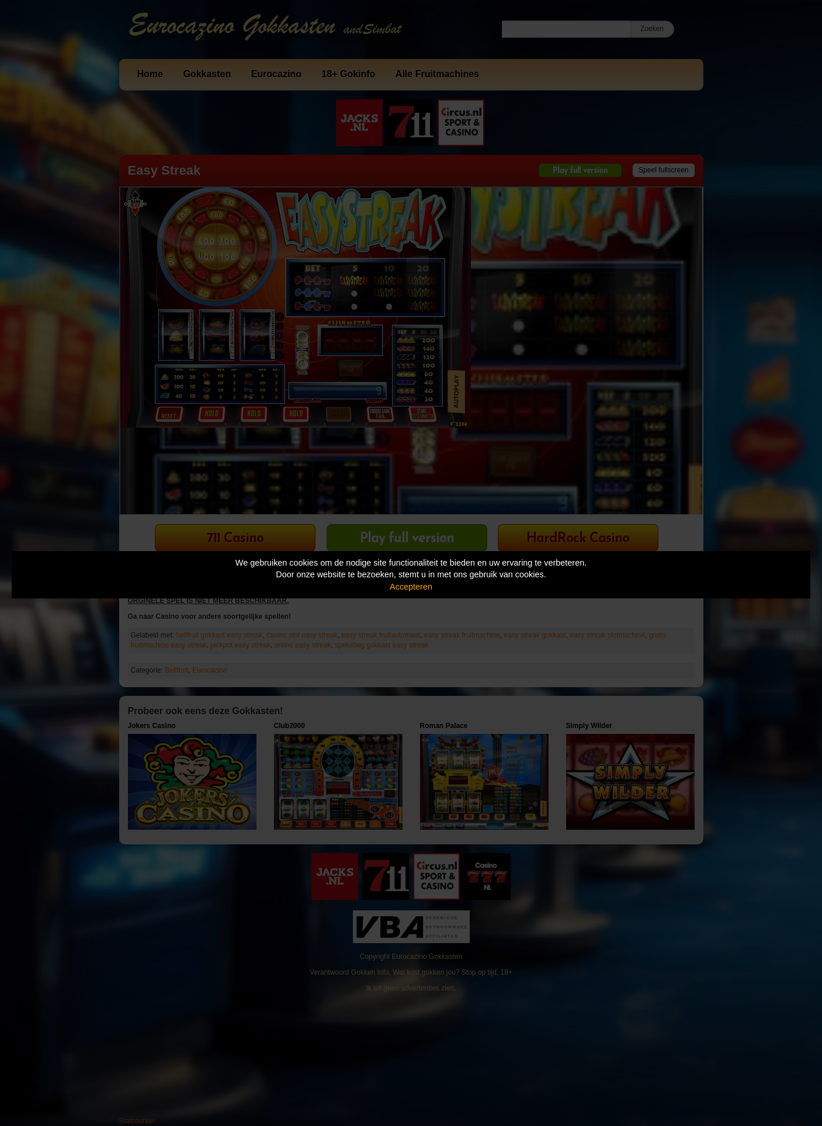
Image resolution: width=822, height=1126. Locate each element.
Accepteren (411, 586)
